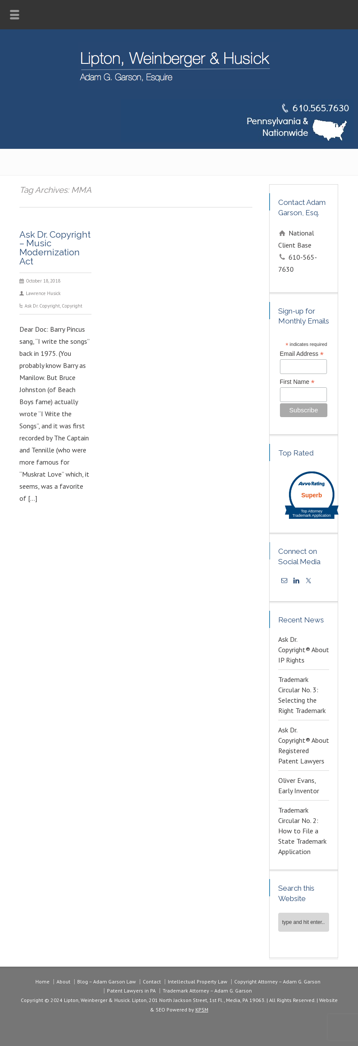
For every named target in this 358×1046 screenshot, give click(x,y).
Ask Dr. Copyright (42, 306)
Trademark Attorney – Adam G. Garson (207, 990)
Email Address (302, 354)
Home (42, 981)
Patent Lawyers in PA (131, 990)
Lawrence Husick (43, 293)
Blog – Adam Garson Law (106, 981)
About (63, 981)
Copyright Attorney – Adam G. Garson (277, 981)
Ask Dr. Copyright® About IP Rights (303, 649)
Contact (152, 981)
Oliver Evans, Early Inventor (298, 785)
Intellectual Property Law (197, 981)
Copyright (72, 306)
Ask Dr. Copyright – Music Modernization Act (55, 248)
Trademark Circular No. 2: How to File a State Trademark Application (302, 831)
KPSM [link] (201, 1009)
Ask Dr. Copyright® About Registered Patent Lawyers (303, 745)
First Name (297, 382)
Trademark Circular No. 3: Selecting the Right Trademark (302, 695)
